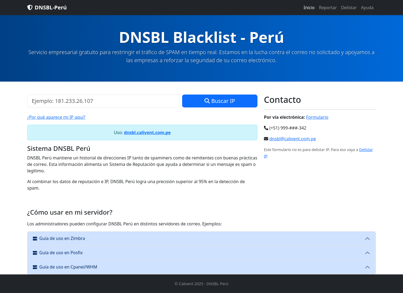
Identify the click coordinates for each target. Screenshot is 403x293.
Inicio (309, 8)
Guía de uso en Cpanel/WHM (65, 267)
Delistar (349, 8)
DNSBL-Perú (47, 7)
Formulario (317, 117)
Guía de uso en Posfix (58, 253)
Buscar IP (219, 100)
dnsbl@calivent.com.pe (292, 139)
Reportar (328, 8)
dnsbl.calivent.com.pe (147, 132)
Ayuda (367, 8)
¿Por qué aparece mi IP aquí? (56, 117)
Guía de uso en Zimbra (59, 238)
